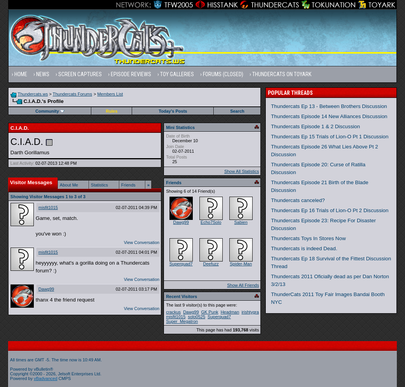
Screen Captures (80, 74)
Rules (111, 111)
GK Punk (209, 312)
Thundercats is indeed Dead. (304, 248)
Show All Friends (243, 285)
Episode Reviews (131, 74)
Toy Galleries (177, 74)
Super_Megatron (182, 321)
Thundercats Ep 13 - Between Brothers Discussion (329, 106)
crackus (173, 312)
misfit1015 (48, 207)
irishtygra (250, 312)
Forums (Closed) (223, 74)
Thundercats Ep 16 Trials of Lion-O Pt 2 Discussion (329, 210)
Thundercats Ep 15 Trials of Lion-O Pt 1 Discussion (329, 136)
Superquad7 (181, 263)
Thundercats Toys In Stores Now (308, 238)
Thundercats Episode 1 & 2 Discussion (315, 126)
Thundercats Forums (72, 94)
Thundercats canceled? (298, 200)
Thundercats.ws (33, 94)
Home (20, 74)
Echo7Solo (211, 222)
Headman (230, 312)
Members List (110, 94)
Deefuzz (210, 263)
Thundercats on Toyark (281, 74)
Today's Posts (173, 111)
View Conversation (142, 242)
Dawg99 (46, 289)
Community (50, 111)
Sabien (241, 222)
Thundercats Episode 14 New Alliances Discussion (329, 116)
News (42, 74)
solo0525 (196, 316)
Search (237, 111)
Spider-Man (241, 263)
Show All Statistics (241, 171)
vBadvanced (46, 378)
